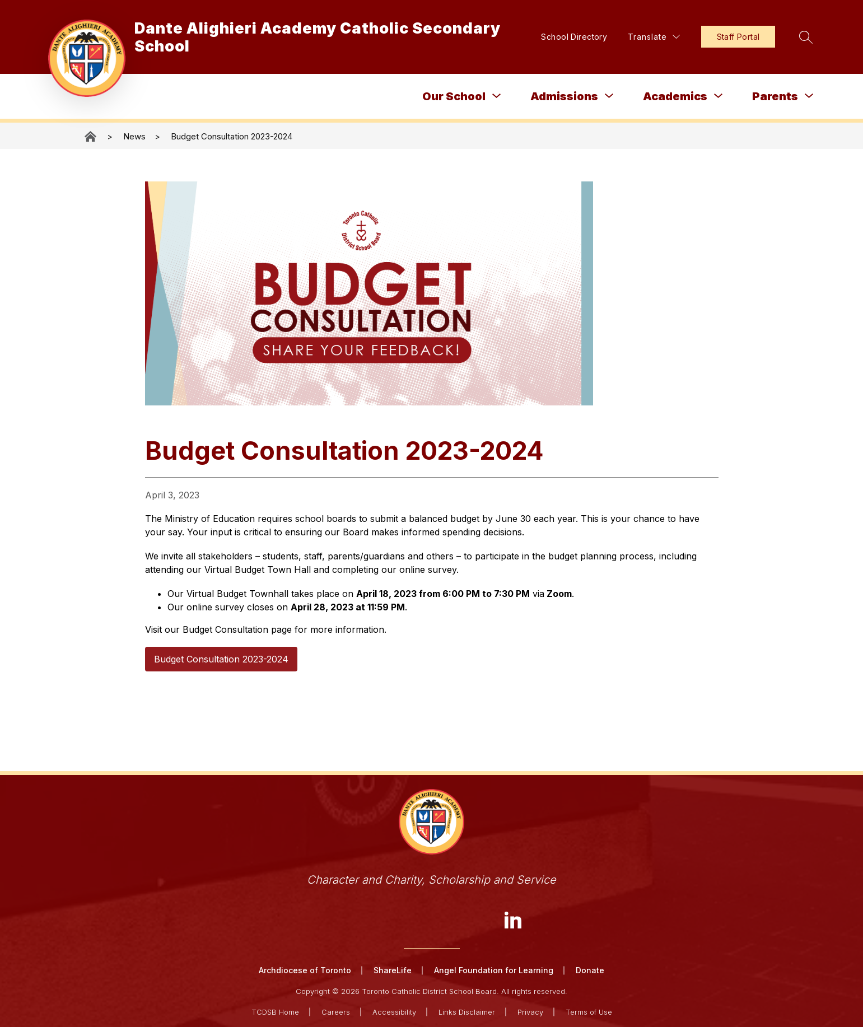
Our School (454, 96)
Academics (675, 96)
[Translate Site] (648, 37)
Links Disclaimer (467, 1011)
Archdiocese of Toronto (305, 970)
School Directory (568, 36)
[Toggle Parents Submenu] (809, 96)
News (134, 136)
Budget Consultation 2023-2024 (231, 136)
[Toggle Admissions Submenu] (609, 96)
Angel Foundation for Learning (493, 970)
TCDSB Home (275, 1011)
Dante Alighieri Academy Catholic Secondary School (91, 136)
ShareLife (393, 970)
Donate (590, 970)
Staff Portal (731, 36)
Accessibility (394, 1011)
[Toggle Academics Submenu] (718, 96)
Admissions (564, 96)
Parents (775, 96)
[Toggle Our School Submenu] (496, 96)
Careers (335, 1011)
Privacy (530, 1011)
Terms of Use (589, 1011)
